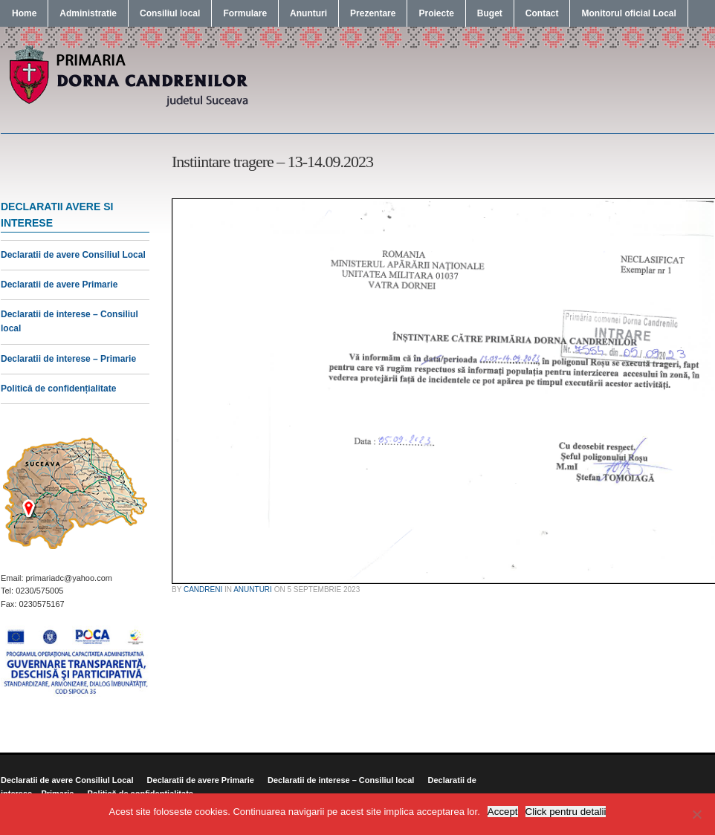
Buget (489, 13)
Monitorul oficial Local (628, 13)
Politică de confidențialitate (58, 388)
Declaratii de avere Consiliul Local (73, 255)
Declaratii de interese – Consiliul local (341, 780)
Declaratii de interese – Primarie (68, 359)
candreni (203, 589)
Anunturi (308, 13)
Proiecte (435, 13)
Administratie (88, 13)
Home (24, 13)
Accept (503, 811)
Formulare (245, 13)
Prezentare (372, 13)
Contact (542, 13)
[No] (696, 814)
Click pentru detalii (565, 811)
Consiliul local (170, 13)
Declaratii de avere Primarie (59, 284)
